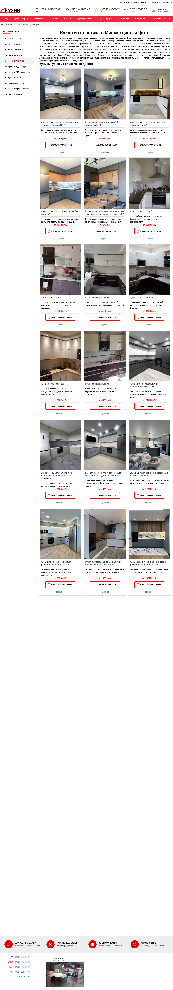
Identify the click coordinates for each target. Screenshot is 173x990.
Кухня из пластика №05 (52, 384)
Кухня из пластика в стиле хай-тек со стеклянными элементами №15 (104, 563)
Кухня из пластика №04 (141, 297)
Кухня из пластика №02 (52, 297)
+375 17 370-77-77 (22, 972)
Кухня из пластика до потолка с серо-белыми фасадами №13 (59, 123)
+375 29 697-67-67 (22, 957)
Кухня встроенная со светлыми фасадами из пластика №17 (56, 563)
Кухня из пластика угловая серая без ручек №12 (59, 212)
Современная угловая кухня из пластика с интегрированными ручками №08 (56, 476)
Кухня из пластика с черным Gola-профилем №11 (102, 123)
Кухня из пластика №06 (97, 384)
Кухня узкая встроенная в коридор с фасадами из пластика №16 (148, 563)
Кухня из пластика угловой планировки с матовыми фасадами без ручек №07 (104, 212)
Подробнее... (60, 152)
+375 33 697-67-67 (22, 962)
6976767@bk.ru (23, 977)
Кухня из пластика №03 (97, 297)
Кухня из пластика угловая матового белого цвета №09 (148, 123)
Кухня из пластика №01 (141, 211)
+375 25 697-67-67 (22, 967)
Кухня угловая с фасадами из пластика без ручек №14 (145, 385)
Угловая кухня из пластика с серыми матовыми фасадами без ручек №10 (103, 474)
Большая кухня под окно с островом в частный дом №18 (149, 474)
